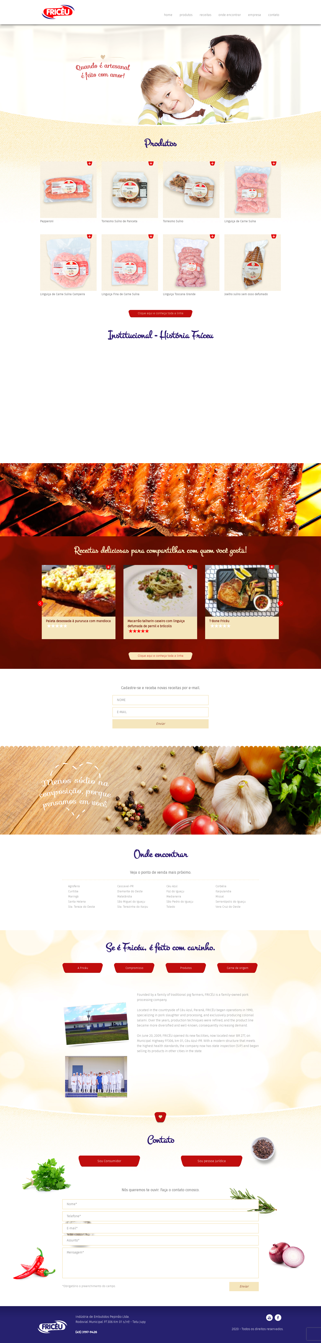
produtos (186, 15)
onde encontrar (229, 15)
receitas (205, 15)
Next (280, 603)
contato (273, 15)
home (168, 15)
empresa (254, 15)
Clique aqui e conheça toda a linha (160, 313)
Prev (40, 603)
